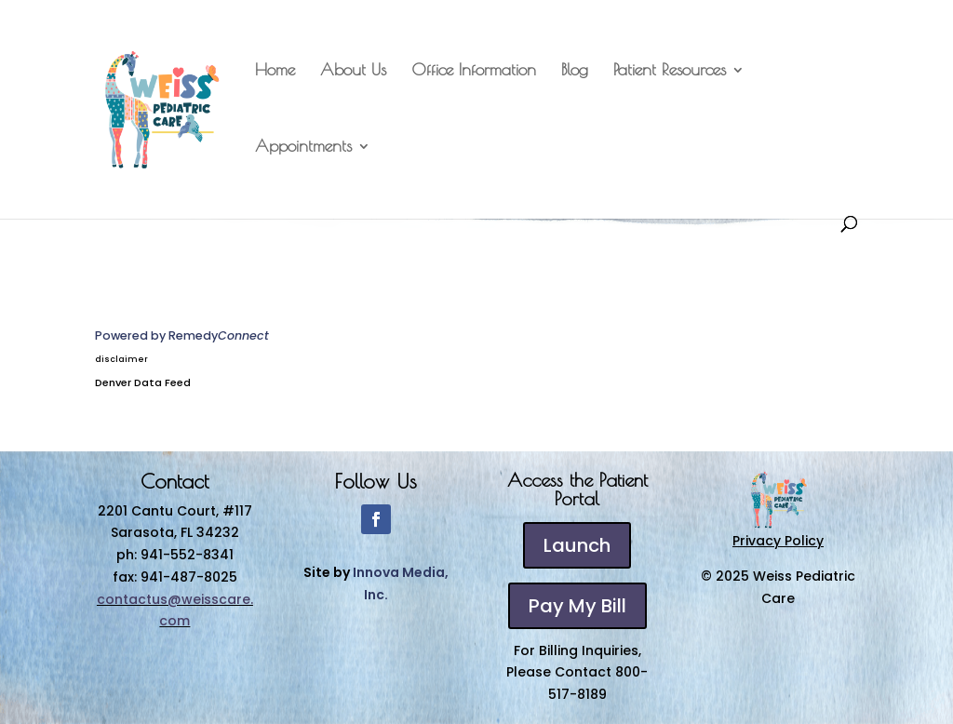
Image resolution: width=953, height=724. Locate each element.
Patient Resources (669, 71)
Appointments (303, 147)
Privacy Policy (778, 540)
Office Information (473, 71)
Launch (577, 545)
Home (275, 71)
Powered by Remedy (182, 335)
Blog (574, 71)
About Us (353, 71)
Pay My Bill (577, 606)
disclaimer (121, 359)
